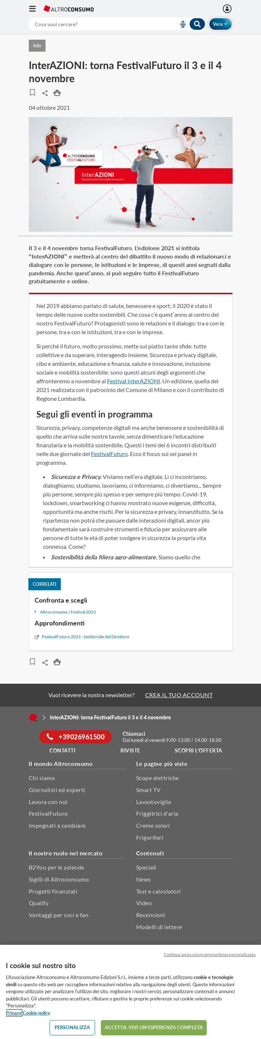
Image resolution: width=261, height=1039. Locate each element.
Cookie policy (36, 1013)
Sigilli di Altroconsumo (59, 879)
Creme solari (153, 825)
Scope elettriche (157, 777)
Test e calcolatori (158, 891)
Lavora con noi (48, 801)
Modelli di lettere (159, 926)
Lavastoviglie (153, 801)
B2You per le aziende (56, 867)
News (143, 879)
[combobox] (117, 24)
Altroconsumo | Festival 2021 (68, 612)
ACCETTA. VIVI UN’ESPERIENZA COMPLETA (154, 1027)
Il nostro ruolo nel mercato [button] (66, 853)
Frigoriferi (149, 837)
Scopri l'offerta (198, 750)
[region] (130, 992)
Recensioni (150, 914)
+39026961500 (75, 737)
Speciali (146, 867)
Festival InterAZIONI (133, 380)
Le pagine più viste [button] (162, 763)
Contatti (62, 750)
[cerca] (95, 24)
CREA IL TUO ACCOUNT (179, 694)
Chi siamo (42, 777)
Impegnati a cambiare (57, 825)
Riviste (130, 750)
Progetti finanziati (53, 891)
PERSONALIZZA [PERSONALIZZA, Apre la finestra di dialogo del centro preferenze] (72, 1027)
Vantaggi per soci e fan (59, 914)
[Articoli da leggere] (32, 92)
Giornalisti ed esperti (57, 789)
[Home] (33, 717)
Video (144, 902)
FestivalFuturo (109, 453)
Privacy (13, 1013)
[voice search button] (180, 24)
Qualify (39, 902)
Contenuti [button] (150, 853)
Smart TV (148, 789)
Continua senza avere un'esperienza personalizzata (210, 954)
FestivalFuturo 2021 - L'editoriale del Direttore (85, 636)
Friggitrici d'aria (157, 813)
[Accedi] (228, 8)
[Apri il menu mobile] (36, 8)
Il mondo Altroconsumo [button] (61, 763)
